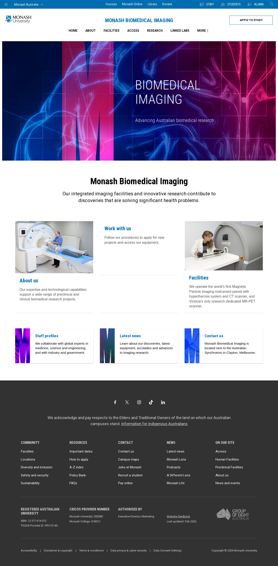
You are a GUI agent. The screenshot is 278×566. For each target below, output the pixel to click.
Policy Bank (78, 475)
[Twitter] (126, 402)
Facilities (198, 278)
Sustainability (30, 483)
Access (220, 451)
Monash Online (132, 4)
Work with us (117, 228)
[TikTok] (151, 402)
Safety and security (34, 475)
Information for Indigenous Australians (154, 423)
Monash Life (176, 483)
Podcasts (173, 467)
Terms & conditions (91, 550)
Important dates (81, 451)
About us (29, 281)
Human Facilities (227, 459)
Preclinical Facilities (229, 467)
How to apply (79, 459)
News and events (227, 483)
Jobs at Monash (129, 467)
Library (152, 4)
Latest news (175, 451)
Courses (111, 4)
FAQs (73, 483)
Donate (167, 4)
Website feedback (178, 516)
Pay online (125, 483)
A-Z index (76, 467)
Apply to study (251, 20)
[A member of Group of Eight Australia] (232, 514)
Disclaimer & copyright (58, 550)
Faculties (27, 451)
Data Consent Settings (168, 550)
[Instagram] (139, 402)
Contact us (126, 451)
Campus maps (128, 459)
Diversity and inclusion (36, 467)
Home (73, 30)
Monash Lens (176, 459)
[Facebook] (115, 402)
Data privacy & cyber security (129, 550)
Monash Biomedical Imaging (139, 20)
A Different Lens (178, 475)
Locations (28, 459)
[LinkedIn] (163, 402)
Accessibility (29, 550)
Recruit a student (130, 475)
